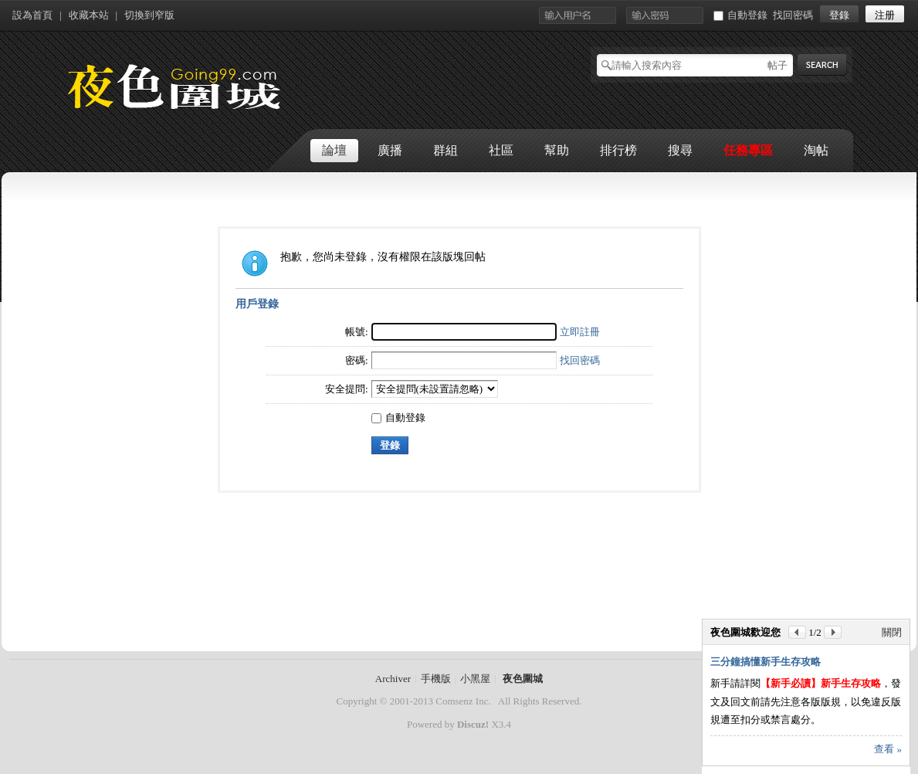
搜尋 (680, 150)
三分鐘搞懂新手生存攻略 (765, 661)
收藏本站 (89, 15)
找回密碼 (793, 15)
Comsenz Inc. (462, 701)
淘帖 (816, 150)
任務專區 (748, 150)
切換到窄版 (149, 15)
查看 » (888, 749)
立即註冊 (580, 332)
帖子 (777, 65)
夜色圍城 (523, 678)
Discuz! (473, 724)
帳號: (356, 332)
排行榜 (618, 150)
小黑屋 (475, 678)
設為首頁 (32, 15)
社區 (501, 150)
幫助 (556, 150)
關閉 (892, 632)
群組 (445, 150)
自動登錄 (740, 15)
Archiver (393, 678)
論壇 (334, 150)
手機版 (436, 678)
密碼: (356, 360)
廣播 (390, 150)
